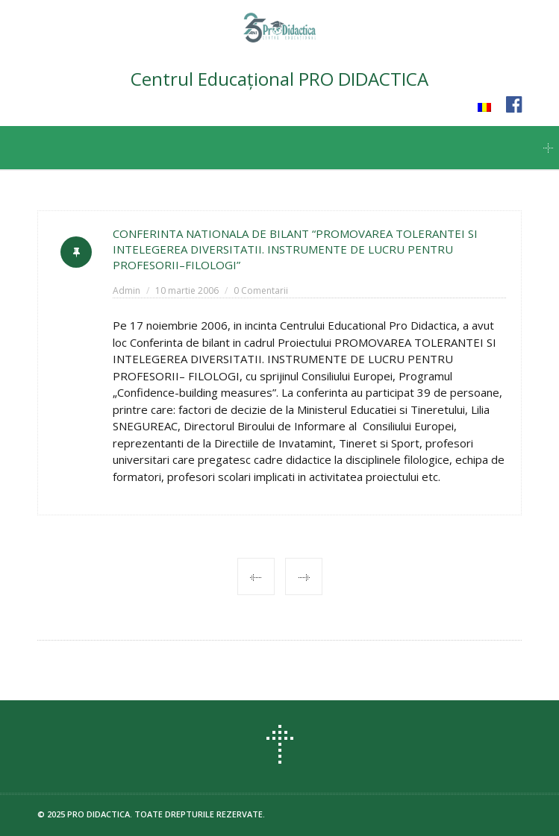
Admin (126, 290)
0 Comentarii (261, 290)
